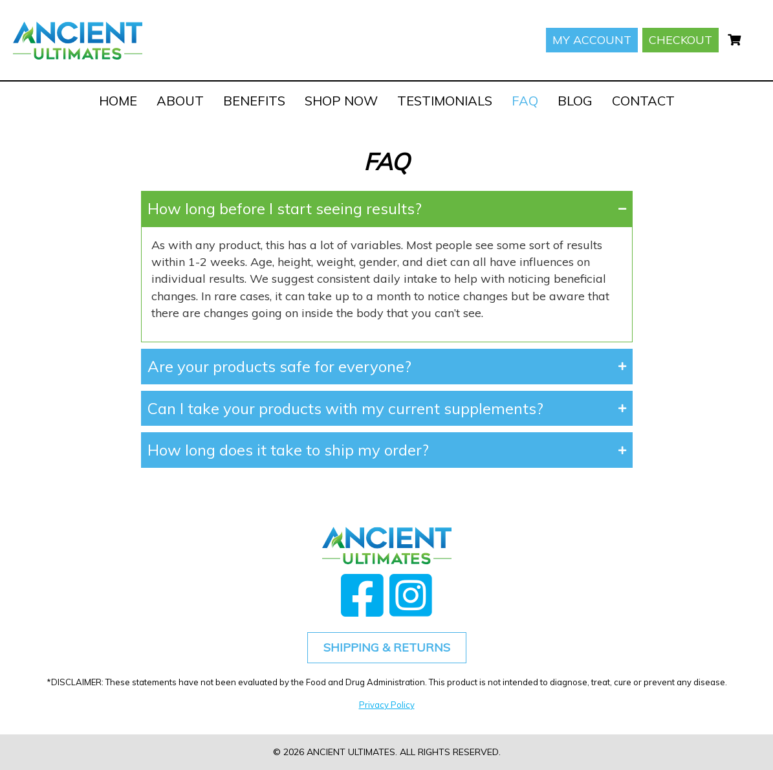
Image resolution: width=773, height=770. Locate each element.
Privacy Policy (387, 704)
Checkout (680, 39)
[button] (387, 208)
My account (591, 39)
